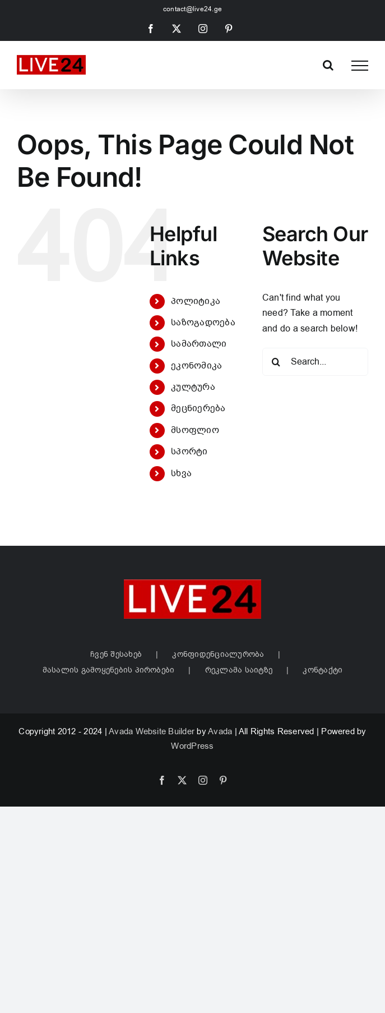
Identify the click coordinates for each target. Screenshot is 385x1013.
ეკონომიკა (196, 366)
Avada (220, 731)
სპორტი (189, 451)
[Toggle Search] (328, 65)
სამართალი (198, 344)
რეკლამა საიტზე (238, 670)
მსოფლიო (195, 430)
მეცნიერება (198, 408)
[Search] (276, 362)
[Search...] (315, 362)
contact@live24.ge (192, 8)
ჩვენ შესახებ (116, 654)
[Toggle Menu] (359, 66)
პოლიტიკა (195, 301)
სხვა (181, 473)
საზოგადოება (203, 322)
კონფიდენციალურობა (218, 654)
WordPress (192, 746)
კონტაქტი (322, 670)
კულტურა (193, 387)
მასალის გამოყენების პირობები (109, 670)
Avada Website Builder (151, 731)
